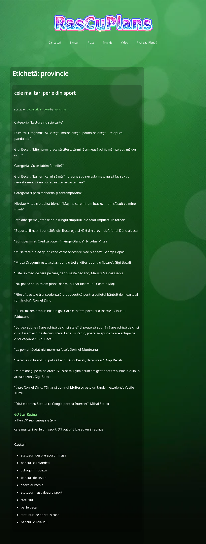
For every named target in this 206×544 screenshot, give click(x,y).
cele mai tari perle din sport (45, 92)
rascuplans (60, 109)
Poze (91, 42)
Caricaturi (54, 42)
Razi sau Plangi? (147, 42)
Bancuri (74, 42)
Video (124, 42)
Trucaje (107, 42)
